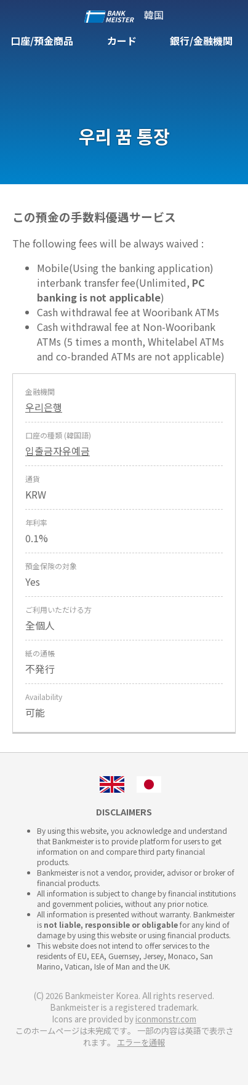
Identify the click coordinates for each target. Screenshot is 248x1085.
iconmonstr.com (165, 1019)
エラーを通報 (141, 1042)
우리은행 (43, 407)
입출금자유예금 (57, 450)
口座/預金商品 (41, 40)
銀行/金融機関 (201, 40)
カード (122, 40)
